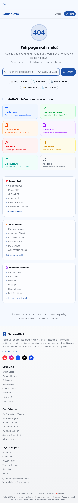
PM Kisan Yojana (10, 418)
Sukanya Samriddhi (11, 435)
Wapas (56, 14)
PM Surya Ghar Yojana (13, 414)
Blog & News (8, 384)
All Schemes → (9, 439)
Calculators (7, 380)
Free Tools (7, 397)
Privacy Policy (8, 461)
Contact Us (7, 456)
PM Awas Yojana (10, 422)
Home (70, 14)
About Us (6, 452)
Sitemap (6, 473)
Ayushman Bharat (10, 427)
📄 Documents (49, 87)
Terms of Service (10, 465)
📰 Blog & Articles (19, 81)
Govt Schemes (9, 388)
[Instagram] (11, 357)
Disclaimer (7, 469)
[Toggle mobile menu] (73, 5)
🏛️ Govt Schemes (58, 81)
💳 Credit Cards (29, 87)
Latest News (8, 401)
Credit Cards (8, 372)
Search (68, 72)
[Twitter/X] (24, 357)
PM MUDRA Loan (10, 431)
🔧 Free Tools (38, 81)
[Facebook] (18, 357)
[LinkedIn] (31, 357)
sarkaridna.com (9, 351)
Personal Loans (9, 376)
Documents (7, 393)
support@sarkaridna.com (17, 478)
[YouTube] (4, 357)
